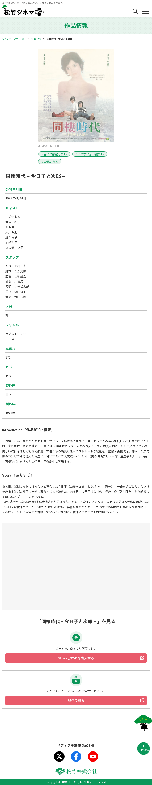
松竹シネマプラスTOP (13, 38)
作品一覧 (36, 38)
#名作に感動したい (54, 154)
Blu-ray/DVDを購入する (76, 658)
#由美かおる (50, 161)
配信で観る (76, 700)
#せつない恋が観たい (90, 154)
